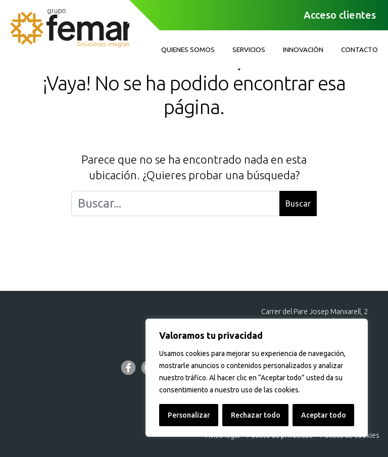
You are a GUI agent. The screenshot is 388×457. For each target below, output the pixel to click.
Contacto (359, 49)
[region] (257, 378)
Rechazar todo (255, 415)
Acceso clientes (340, 15)
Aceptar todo (323, 415)
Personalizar (189, 415)
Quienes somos (188, 49)
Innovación (303, 49)
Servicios (248, 52)
